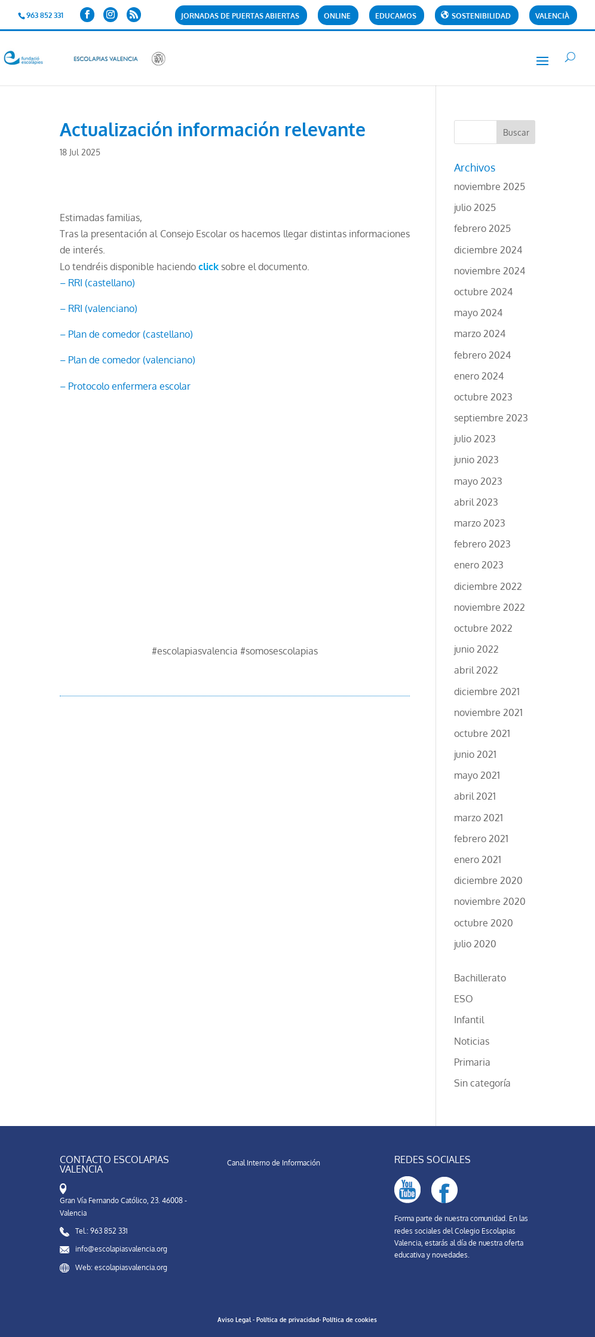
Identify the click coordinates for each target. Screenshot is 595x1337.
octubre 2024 (483, 292)
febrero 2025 (482, 228)
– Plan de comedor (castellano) (126, 334)
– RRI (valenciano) (98, 308)
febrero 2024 (482, 355)
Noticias (471, 1041)
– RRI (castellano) (97, 283)
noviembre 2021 (488, 712)
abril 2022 (476, 670)
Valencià (552, 16)
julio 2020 (475, 944)
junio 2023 (476, 460)
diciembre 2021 (487, 691)
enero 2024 (479, 376)
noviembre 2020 (490, 901)
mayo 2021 (477, 775)
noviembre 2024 (489, 271)
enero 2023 (479, 565)
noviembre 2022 (489, 607)
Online (337, 16)
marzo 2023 (479, 523)
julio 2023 (475, 439)
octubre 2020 (483, 923)
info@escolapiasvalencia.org (121, 1248)
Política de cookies (350, 1319)
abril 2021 (475, 796)
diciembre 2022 (488, 586)
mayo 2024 (478, 313)
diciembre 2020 (488, 880)
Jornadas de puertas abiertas (240, 16)
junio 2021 (475, 754)
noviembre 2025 (489, 186)
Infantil (469, 1020)
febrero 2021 (481, 839)
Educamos (395, 16)
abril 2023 (476, 502)
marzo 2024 (479, 333)
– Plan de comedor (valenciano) (127, 360)
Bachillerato (480, 978)
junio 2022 (476, 649)
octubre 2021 (482, 733)
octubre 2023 (483, 397)
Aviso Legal (234, 1319)
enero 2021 (477, 859)
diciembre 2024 (488, 250)
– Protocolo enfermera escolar (125, 386)
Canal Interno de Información (273, 1162)
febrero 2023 (482, 544)
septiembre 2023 (491, 418)
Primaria (472, 1062)
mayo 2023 (478, 481)
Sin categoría (482, 1083)
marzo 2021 (478, 818)
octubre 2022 (483, 628)
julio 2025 (475, 207)
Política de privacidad (287, 1319)
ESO (463, 999)
